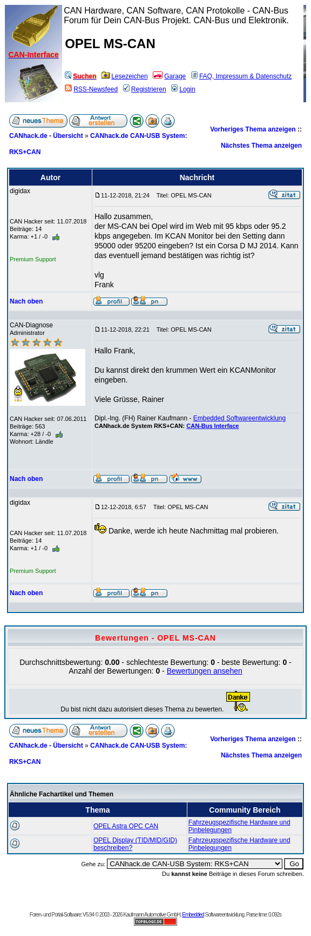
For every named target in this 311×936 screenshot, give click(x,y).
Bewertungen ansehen (204, 671)
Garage (169, 76)
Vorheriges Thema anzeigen (253, 129)
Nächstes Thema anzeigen (261, 145)
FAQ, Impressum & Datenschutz (241, 76)
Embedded (193, 915)
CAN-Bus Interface (212, 426)
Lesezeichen (124, 76)
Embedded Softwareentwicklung (239, 418)
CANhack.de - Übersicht (46, 136)
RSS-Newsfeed (91, 89)
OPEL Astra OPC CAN (125, 826)
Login (183, 89)
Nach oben (26, 301)
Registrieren (144, 89)
